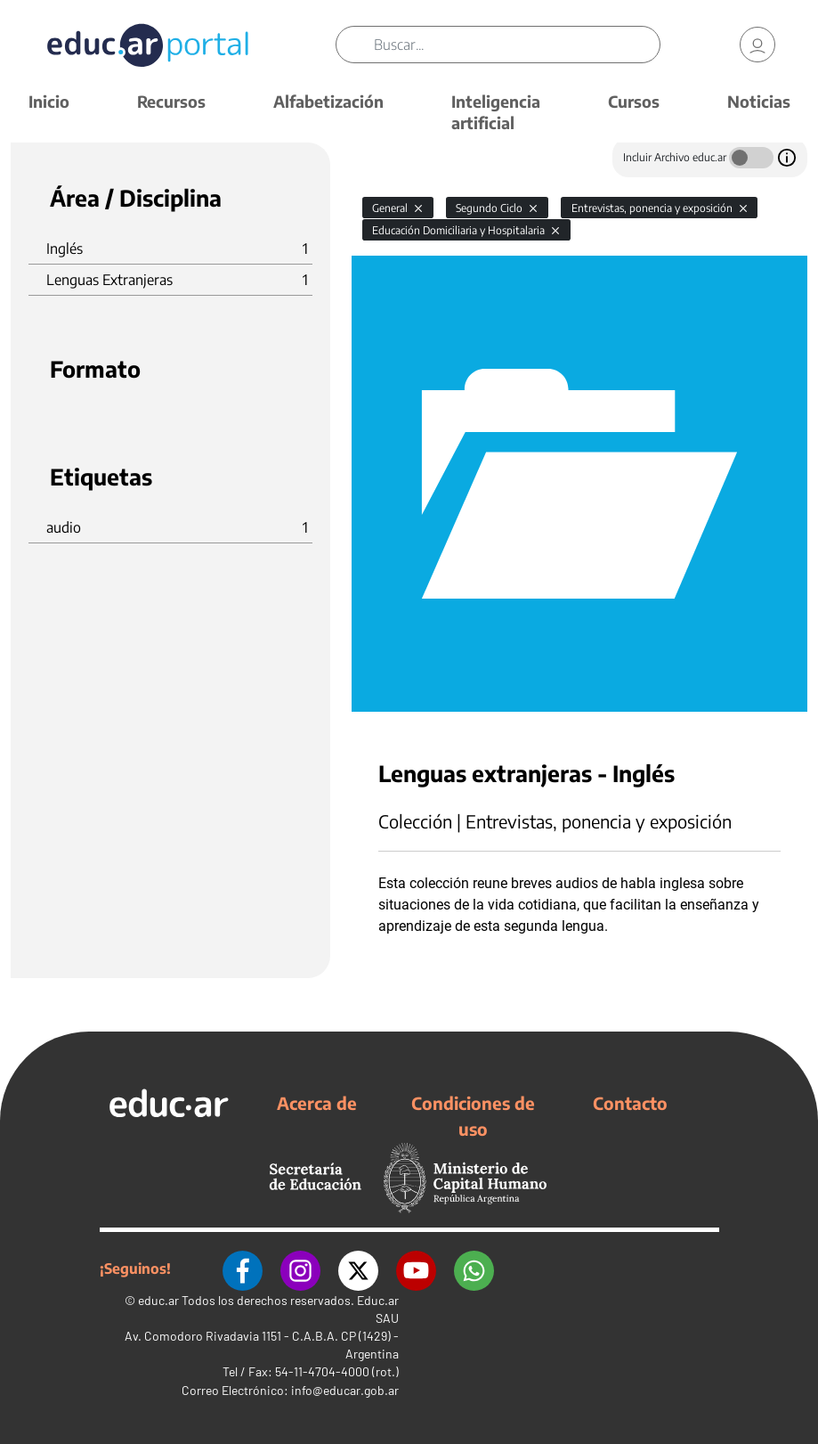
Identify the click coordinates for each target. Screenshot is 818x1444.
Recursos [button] (171, 101)
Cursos (634, 101)
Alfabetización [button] (328, 101)
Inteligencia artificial (495, 112)
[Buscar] (517, 44)
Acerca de (317, 1103)
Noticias (758, 101)
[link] (757, 44)
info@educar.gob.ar (345, 1390)
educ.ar (158, 1300)
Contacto (630, 1103)
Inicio (48, 101)
